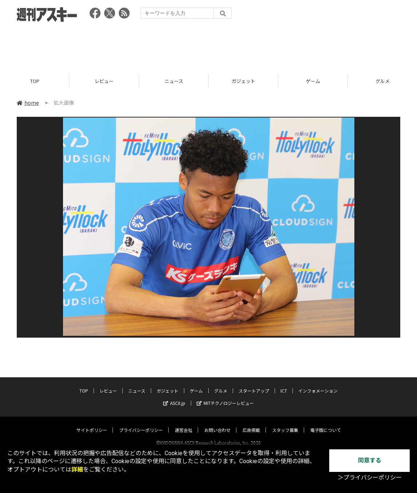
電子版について (325, 423)
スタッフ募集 (285, 423)
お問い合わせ (217, 423)
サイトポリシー (91, 423)
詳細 (77, 469)
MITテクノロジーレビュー (225, 396)
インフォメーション (318, 384)
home (28, 102)
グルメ (220, 384)
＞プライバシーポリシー (370, 477)
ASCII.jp (174, 396)
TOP (34, 80)
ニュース (174, 80)
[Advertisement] (208, 45)
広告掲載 (251, 423)
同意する (369, 460)
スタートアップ (254, 384)
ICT (283, 384)
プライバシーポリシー (141, 423)
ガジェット (243, 80)
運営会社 (183, 423)
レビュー (104, 80)
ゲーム (313, 80)
